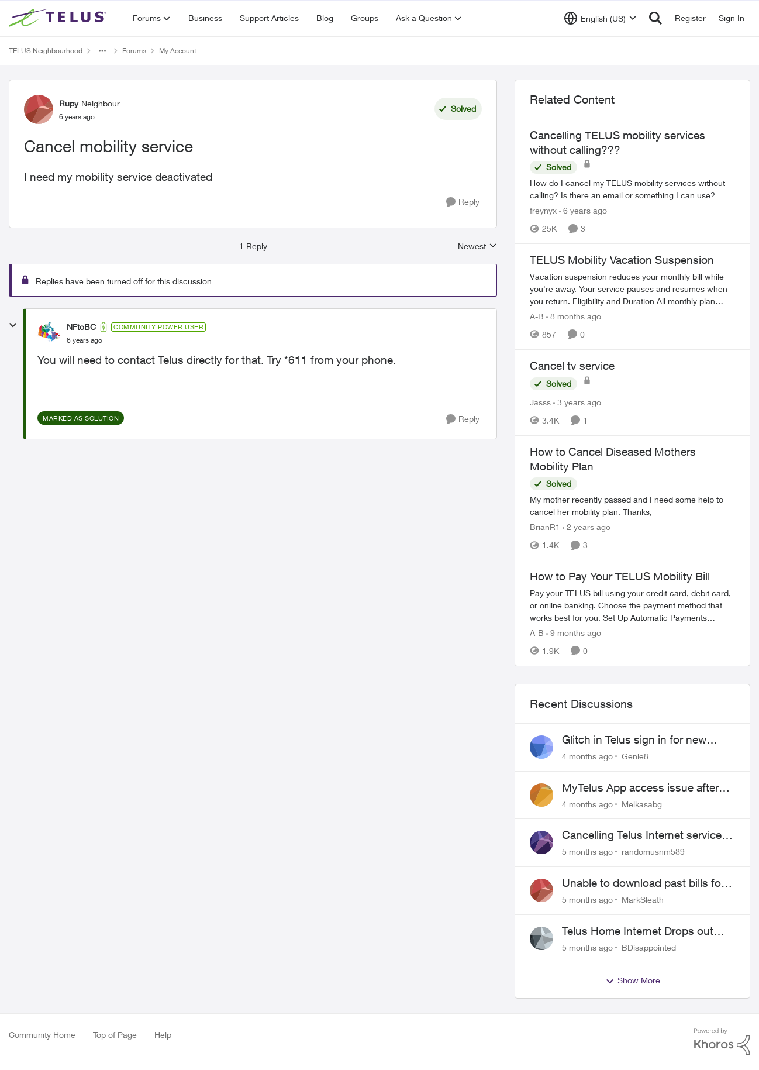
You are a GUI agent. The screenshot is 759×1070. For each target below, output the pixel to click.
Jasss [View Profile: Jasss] (540, 402)
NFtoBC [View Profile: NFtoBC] (81, 327)
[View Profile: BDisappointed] (541, 938)
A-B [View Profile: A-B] (537, 316)
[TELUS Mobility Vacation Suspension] (632, 288)
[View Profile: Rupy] (38, 109)
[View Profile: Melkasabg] (541, 795)
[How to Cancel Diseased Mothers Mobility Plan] (632, 505)
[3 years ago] (577, 402)
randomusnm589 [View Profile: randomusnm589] (653, 851)
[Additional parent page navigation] (102, 51)
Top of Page (115, 1035)
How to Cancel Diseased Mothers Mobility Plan (613, 459)
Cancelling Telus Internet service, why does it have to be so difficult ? (645, 835)
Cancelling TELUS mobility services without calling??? (617, 142)
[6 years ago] (583, 210)
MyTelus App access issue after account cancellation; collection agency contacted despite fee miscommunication (640, 788)
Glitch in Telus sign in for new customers (634, 740)
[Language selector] (600, 18)
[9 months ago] (573, 633)
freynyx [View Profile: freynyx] (543, 210)
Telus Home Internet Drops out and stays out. (637, 931)
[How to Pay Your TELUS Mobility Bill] (632, 605)
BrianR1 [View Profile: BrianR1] (545, 527)
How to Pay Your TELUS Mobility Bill (620, 576)
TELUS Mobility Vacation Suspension (622, 259)
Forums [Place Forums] (134, 50)
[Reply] (463, 202)
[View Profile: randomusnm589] (541, 842)
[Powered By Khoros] (722, 1041)
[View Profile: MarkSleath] (541, 890)
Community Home (42, 1035)
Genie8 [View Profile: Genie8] (635, 756)
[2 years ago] (586, 527)
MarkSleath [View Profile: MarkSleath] (643, 899)
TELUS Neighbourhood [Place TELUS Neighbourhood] (45, 50)
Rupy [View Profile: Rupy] (68, 103)
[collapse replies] (13, 325)
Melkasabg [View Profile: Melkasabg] (642, 803)
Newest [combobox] (477, 246)
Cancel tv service (572, 365)
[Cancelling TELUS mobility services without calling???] (632, 189)
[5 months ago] (587, 851)
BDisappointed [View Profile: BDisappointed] (649, 947)
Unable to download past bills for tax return (643, 883)
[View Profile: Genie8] (541, 747)
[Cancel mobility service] (84, 340)
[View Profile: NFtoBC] (49, 333)
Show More (632, 980)
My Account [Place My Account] (177, 50)
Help (162, 1035)
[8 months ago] (573, 316)
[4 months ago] (587, 756)
